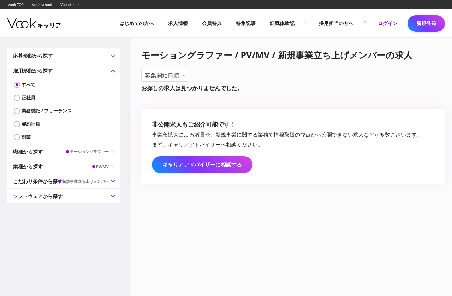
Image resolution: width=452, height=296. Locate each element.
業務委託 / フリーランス (47, 111)
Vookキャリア (71, 4)
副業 (26, 137)
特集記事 (246, 23)
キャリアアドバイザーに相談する (202, 164)
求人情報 (178, 23)
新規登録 (426, 23)
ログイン (388, 23)
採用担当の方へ (336, 23)
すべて (28, 84)
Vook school (42, 4)
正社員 (28, 97)
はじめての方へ (136, 23)
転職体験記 (282, 23)
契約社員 (31, 124)
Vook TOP (16, 4)
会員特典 (212, 23)
